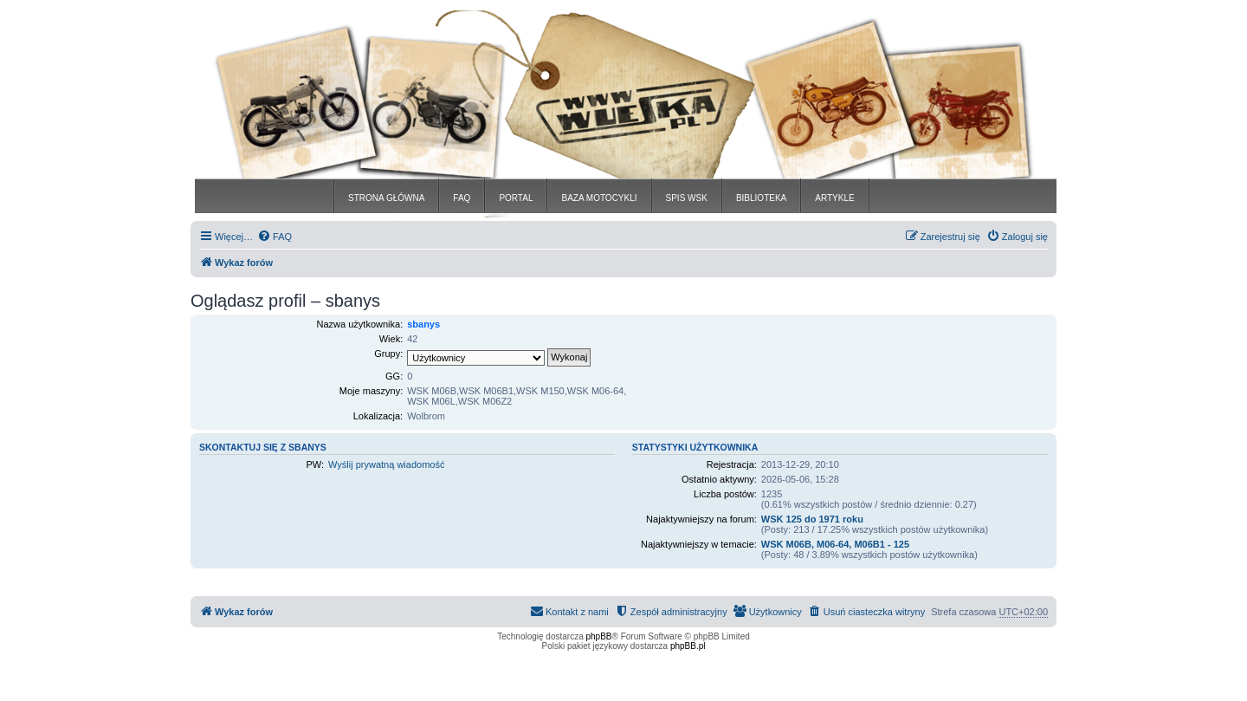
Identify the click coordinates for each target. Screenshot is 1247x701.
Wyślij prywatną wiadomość (386, 464)
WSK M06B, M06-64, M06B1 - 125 (835, 544)
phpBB (599, 636)
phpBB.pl (688, 646)
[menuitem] (274, 236)
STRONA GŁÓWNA (386, 198)
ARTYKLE (834, 198)
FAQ (461, 198)
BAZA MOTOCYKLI (598, 198)
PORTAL (516, 198)
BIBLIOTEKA (761, 198)
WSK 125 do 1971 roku (812, 519)
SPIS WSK (686, 198)
